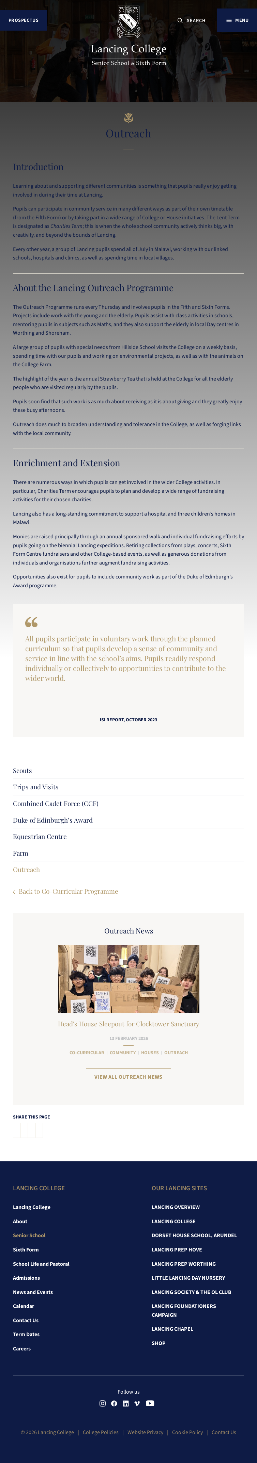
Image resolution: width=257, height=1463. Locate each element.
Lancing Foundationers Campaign (184, 1310)
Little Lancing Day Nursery (188, 1278)
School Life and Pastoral (41, 1264)
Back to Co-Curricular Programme (68, 891)
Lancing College (31, 1207)
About (20, 1221)
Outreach (26, 869)
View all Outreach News (128, 1077)
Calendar (23, 1306)
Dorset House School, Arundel (194, 1235)
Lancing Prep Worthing (184, 1264)
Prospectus (24, 20)
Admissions (26, 1278)
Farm (20, 852)
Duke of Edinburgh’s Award (53, 819)
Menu (241, 20)
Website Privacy (145, 1432)
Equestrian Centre (40, 836)
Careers (22, 1348)
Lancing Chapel (172, 1329)
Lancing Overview (176, 1207)
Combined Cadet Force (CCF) (56, 803)
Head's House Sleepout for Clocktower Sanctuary (128, 1023)
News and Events (33, 1292)
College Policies (101, 1432)
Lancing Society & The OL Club (191, 1292)
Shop (159, 1343)
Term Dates (26, 1334)
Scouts (22, 770)
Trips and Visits (36, 786)
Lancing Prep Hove (177, 1250)
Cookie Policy (187, 1432)
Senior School (29, 1235)
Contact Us (26, 1320)
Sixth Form (26, 1250)
